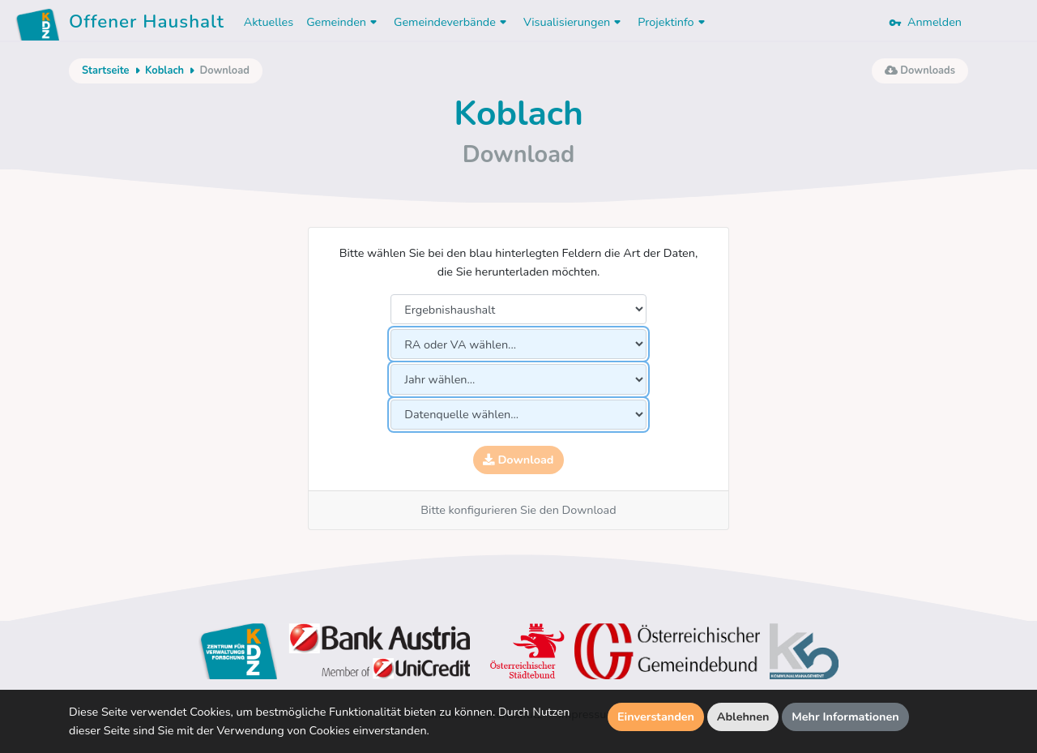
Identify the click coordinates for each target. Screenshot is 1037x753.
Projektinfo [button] (673, 22)
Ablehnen (743, 716)
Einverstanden (655, 716)
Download (518, 459)
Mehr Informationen (845, 716)
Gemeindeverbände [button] (452, 22)
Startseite (105, 70)
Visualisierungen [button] (574, 22)
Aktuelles (268, 22)
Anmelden (925, 22)
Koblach (164, 70)
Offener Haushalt (146, 24)
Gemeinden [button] (343, 22)
